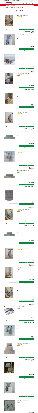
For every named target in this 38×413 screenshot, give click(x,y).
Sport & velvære (13, 7)
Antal (13, 204)
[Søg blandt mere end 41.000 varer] (19, 5)
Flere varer (8, 7)
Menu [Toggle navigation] (4, 5)
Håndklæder (22, 7)
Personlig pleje (17, 7)
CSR (30, 0)
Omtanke (32, 0)
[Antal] (13, 29)
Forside (5, 7)
